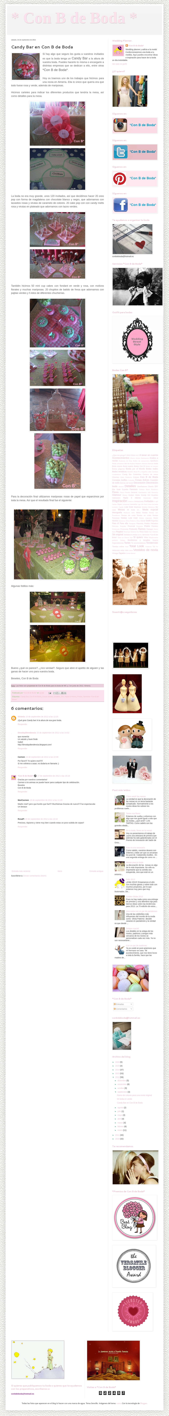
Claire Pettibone (126, 477)
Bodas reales (152, 469)
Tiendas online (118, 547)
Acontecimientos (120, 458)
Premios (155, 526)
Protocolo (133, 529)
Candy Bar (25, 697)
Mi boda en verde (124, 1099)
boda (156, 464)
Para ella (124, 523)
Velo (127, 550)
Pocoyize (139, 526)
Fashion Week (144, 489)
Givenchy (154, 492)
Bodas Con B (139, 466)
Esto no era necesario (135, 847)
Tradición (148, 546)
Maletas (144, 507)
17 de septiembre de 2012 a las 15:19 (53, 776)
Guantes (154, 495)
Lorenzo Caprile (118, 507)
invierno (131, 501)
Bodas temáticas (119, 471)
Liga (138, 504)
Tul (154, 547)
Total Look (136, 546)
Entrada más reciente (21, 871)
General (134, 492)
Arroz (114, 464)
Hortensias (147, 498)
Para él (115, 523)
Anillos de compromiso (141, 461)
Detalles (57, 697)
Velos (131, 550)
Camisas (155, 472)
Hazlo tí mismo (70, 697)
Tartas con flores (133, 813)
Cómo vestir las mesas (136, 796)
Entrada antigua (96, 871)
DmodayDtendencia (27, 733)
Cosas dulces (47, 697)
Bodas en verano (152, 466)
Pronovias (124, 529)
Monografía (117, 512)
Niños (138, 513)
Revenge (127, 532)
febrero (120, 1126)
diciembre (121, 1080)
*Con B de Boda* (25, 776)
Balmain (150, 463)
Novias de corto (128, 515)
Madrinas (137, 507)
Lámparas (125, 504)
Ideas (156, 498)
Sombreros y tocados (139, 540)
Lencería (133, 504)
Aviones (144, 463)
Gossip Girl (145, 495)
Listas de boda (153, 504)
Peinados (154, 523)
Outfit (148, 521)
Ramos (141, 529)
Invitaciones (139, 501)
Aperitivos (154, 461)
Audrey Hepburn (135, 463)
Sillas (146, 537)
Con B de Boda (35, 697)
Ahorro (132, 458)
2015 (117, 1066)
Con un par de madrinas (136, 945)
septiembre (122, 1092)
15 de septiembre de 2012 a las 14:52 (53, 733)
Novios (115, 521)
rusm (118, 1403)
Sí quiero (138, 537)
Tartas (127, 543)
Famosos (134, 489)
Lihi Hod (144, 504)
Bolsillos (130, 472)
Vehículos (116, 550)
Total (126, 546)
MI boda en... (133, 510)
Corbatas (131, 480)
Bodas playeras (118, 469)
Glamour (116, 495)
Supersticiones (118, 543)
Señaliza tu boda (130, 535)
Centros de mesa (150, 474)
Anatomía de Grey (125, 461)
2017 (137, 455)
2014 (133, 455)
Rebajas (150, 529)
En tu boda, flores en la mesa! (139, 830)
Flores (115, 492)
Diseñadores (142, 487)
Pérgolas (123, 526)
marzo (120, 1123)
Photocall (131, 526)
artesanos (120, 463)
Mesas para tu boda (134, 862)
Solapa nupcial (132, 928)
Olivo (138, 521)
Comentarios (120, 1009)
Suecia (155, 540)
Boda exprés (128, 466)
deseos (121, 486)
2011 (117, 1135)
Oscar (143, 521)
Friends (127, 492)
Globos (124, 495)
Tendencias (152, 543)
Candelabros (116, 474)
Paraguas (132, 523)
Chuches (115, 477)
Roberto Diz (135, 532)
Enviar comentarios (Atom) (34, 876)
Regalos (119, 532)
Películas (115, 526)
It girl (156, 501)
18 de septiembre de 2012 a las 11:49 (46, 800)
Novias (145, 513)
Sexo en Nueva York (125, 537)
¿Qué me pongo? (119, 455)
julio (119, 1111)
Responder (22, 724)
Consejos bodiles (119, 480)
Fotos (122, 492)
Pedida (147, 523)
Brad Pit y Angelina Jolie (142, 472)
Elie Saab (116, 489)
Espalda (125, 489)
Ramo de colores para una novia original (134, 1095)
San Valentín (153, 532)
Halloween (116, 498)
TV (157, 546)
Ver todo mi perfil (119, 64)
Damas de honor (126, 483)
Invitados (148, 501)
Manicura (151, 507)
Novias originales (145, 518)
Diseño (151, 487)
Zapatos (122, 553)
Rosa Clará (143, 532)
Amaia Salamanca (142, 458)
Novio (155, 518)
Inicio (60, 871)
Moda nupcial (150, 509)
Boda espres (117, 466)
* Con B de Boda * (74, 17)
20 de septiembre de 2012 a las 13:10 (41, 819)
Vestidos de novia (145, 550)
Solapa (122, 540)
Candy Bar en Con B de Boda (130, 1103)
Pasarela (139, 523)
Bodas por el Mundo (135, 469)
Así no (126, 464)
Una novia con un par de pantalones (141, 911)
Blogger (143, 1403)
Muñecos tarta (129, 512)
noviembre (122, 1084)
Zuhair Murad (130, 553)
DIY (62, 697)
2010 (117, 1139)
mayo (120, 1115)
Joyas (119, 504)
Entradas (119, 1004)
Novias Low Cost (129, 518)
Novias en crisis (144, 515)
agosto (120, 1107)
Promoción (116, 529)
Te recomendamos (138, 543)
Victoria (21, 716)
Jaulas (114, 504)
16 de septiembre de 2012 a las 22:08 (42, 757)
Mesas (121, 509)
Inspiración (119, 501)
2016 (117, 1062)
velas (122, 550)
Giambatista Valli (144, 492)
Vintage (115, 553)
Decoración (139, 482)
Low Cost (128, 507)
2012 (117, 1077)
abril (119, 1119)
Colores (136, 477)
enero (120, 1130)
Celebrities (137, 474)
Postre (79, 697)
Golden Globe (134, 495)
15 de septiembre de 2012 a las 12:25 (42, 716)
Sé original (117, 534)
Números (122, 521)
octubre (121, 1088)
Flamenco (154, 489)
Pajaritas (154, 521)
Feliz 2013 (130, 879)
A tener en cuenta (148, 455)
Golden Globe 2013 (134, 896)
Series (139, 535)
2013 (128, 455)
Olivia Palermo (131, 521)
